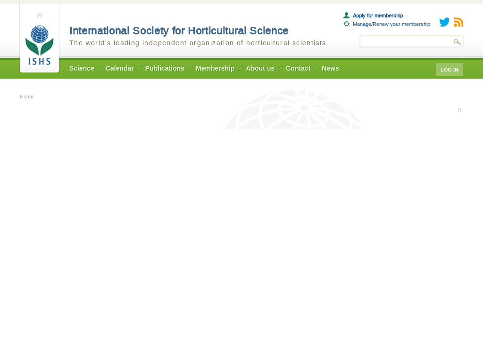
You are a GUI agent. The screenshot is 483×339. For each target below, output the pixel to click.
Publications (164, 68)
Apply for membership (378, 15)
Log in (449, 70)
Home (39, 36)
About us (260, 68)
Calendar (120, 68)
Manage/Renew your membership (391, 24)
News (330, 68)
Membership (215, 68)
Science (81, 68)
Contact (298, 68)
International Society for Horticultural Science (179, 31)
